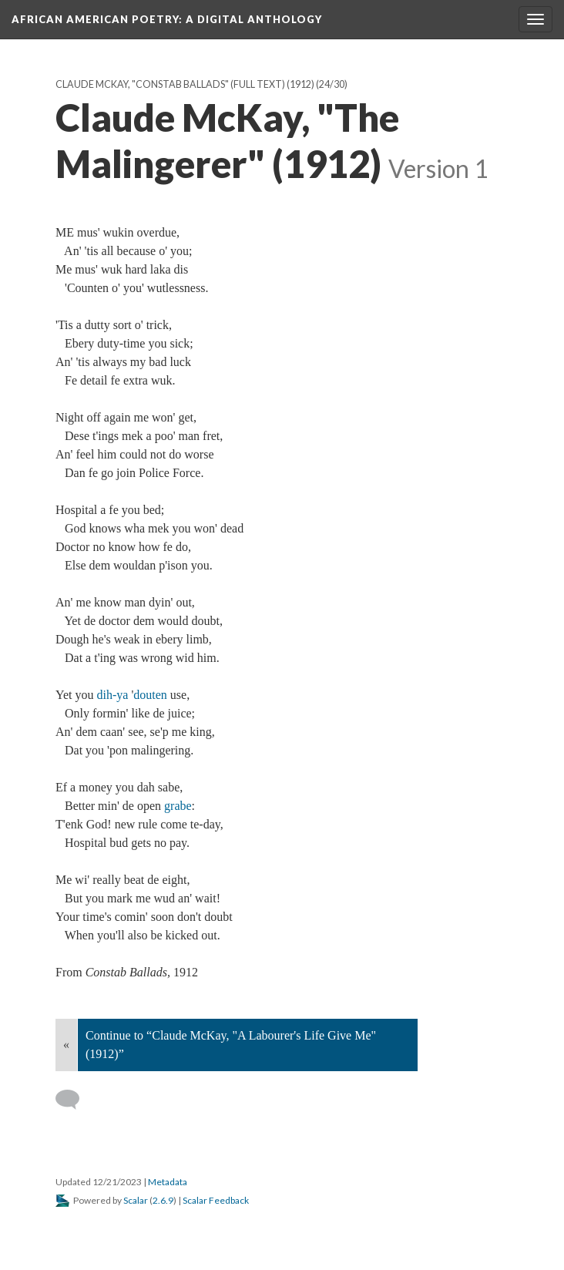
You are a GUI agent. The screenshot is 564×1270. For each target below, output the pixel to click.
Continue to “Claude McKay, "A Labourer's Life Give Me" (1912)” (231, 1044)
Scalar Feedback (216, 1200)
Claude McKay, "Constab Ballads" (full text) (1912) (184, 84)
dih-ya (113, 694)
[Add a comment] (74, 1100)
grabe (178, 805)
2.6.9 (163, 1200)
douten (150, 694)
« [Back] (66, 1044)
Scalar (135, 1200)
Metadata (167, 1182)
